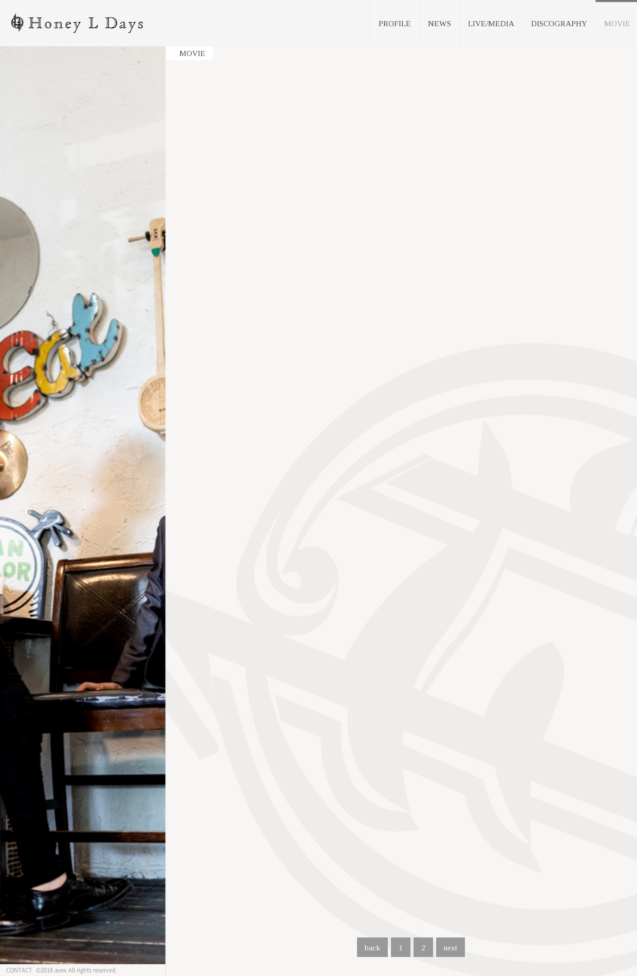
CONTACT (19, 970)
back (372, 947)
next (450, 947)
